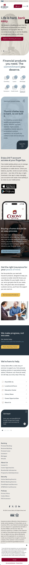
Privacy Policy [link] (19, 563)
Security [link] (4, 477)
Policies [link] (4, 491)
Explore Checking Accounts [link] (12, 39)
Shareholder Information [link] (8, 470)
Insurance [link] (4, 453)
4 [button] (7, 430)
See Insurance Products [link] (10, 295)
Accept (14, 559)
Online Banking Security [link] (8, 479)
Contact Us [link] (4, 465)
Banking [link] (4, 443)
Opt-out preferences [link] (10, 563)
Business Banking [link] (6, 448)
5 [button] (8, 430)
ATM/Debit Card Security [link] (8, 487)
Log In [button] (18, 6)
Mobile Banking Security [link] (8, 482)
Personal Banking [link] (6, 446)
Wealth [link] (3, 458)
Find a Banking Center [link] (10, 347)
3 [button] (5, 430)
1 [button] (2, 430)
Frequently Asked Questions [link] (9, 473)
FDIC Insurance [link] (5, 498)
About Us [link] (4, 463)
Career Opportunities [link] (7, 467)
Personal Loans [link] (5, 451)
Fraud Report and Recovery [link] (9, 484)
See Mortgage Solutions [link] (10, 251)
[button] (27, 21)
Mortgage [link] (4, 456)
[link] (4, 6)
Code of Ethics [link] (5, 496)
